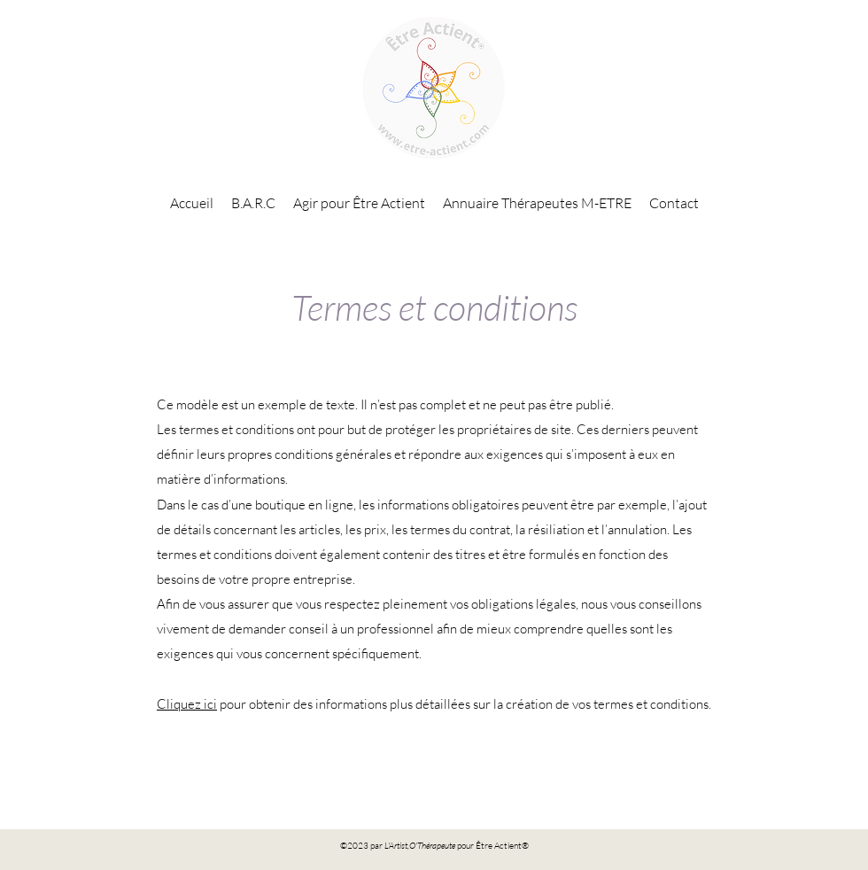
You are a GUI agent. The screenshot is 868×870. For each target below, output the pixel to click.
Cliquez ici (187, 703)
